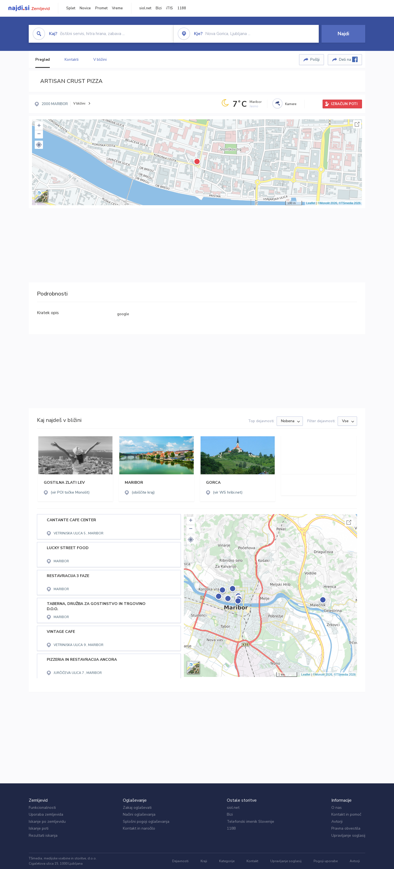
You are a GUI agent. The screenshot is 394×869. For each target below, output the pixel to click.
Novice (85, 8)
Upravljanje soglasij (348, 835)
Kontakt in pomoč (346, 814)
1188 (181, 8)
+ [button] (39, 126)
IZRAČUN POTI (344, 104)
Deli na (348, 59)
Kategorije (226, 861)
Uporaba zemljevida (46, 814)
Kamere (290, 104)
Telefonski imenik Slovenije (250, 821)
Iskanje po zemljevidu (47, 821)
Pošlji (315, 59)
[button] (39, 145)
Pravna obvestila (345, 828)
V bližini (100, 59)
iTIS (169, 8)
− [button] (39, 134)
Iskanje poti (38, 828)
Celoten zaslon (357, 124)
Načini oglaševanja (139, 814)
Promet (101, 8)
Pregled (42, 59)
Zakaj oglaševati (137, 807)
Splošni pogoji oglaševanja (146, 821)
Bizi (159, 8)
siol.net (145, 8)
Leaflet (310, 203)
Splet (70, 8)
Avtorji (337, 821)
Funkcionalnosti (42, 807)
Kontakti (71, 59)
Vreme (117, 8)
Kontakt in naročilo (139, 828)
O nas (336, 807)
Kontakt (252, 861)
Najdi (343, 33)
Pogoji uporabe (326, 861)
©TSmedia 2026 (350, 203)
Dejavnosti (180, 861)
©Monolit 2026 (327, 203)
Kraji (204, 861)
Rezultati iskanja (43, 835)
